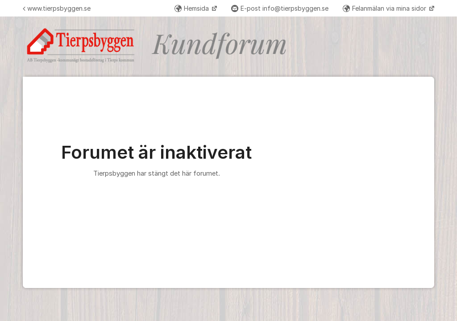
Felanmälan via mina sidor (385, 8)
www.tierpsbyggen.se (57, 8)
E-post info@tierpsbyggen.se (279, 8)
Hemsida (192, 8)
